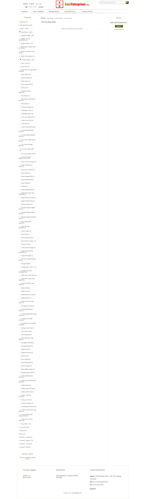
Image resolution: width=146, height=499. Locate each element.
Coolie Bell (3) (24, 123)
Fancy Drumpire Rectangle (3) (24, 227)
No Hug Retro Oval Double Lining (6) (27, 324)
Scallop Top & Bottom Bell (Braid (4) (27, 381)
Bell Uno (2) (23, 87)
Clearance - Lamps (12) (25, 437)
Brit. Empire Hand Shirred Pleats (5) (27, 99)
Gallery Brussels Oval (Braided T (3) (26, 251)
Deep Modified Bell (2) (26, 179)
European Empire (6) (26, 204)
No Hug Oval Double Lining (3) (26, 319)
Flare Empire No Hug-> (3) (27, 241)
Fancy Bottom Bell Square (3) (25, 222)
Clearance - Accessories (25, 443)
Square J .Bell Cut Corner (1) (25, 395)
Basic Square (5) (24, 81)
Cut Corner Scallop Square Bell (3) (27, 140)
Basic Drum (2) (24, 66)
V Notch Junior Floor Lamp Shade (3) (27, 410)
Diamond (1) (23, 186)
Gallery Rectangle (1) (26, 255)
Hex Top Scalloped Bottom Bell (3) (27, 259)
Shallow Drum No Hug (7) (27, 388)
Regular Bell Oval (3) (26, 352)
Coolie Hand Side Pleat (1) (27, 127)
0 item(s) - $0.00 (30, 6)
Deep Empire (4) (24, 173)
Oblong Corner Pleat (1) (26, 328)
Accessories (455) (24, 427)
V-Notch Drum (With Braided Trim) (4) (26, 415)
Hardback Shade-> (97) (26, 43)
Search (118, 18)
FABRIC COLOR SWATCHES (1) (24, 39)
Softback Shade (58, 18)
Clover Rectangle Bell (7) (27, 117)
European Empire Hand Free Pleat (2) (27, 217)
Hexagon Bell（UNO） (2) (27, 267)
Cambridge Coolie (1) (26, 110)
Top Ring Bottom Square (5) (27, 406)
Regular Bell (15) (25, 349)
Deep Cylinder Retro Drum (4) (25, 165)
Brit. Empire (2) (24, 95)
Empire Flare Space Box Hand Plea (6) (26, 193)
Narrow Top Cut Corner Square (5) (26, 302)
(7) (25, 334)
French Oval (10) (24, 244)
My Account (39, 4)
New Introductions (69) (25, 25)
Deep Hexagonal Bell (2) (27, 176)
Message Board (54, 11)
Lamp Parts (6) (23, 22)
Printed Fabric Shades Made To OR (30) (27, 47)
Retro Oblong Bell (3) (26, 362)
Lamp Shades (50, 18)
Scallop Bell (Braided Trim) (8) (26, 376)
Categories (24, 11)
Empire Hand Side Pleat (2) (27, 197)
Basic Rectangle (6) (25, 77)
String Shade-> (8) (24, 424)
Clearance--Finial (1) (25, 447)
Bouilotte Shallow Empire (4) (25, 91)
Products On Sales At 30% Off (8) (27, 52)
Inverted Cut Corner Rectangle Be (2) (25, 271)
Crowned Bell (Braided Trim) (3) (26, 131)
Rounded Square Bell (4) (26, 372)
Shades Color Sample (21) (27, 56)
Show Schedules (38, 11)
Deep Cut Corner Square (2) (27, 161)
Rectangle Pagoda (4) (26, 346)
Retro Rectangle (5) (25, 366)
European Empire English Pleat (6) (27, 213)
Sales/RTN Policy (70, 11)
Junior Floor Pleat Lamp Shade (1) (26, 284)
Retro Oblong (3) (24, 359)
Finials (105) (22, 430)
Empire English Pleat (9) (26, 189)
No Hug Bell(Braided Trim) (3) (26, 310)
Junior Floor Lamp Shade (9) (28, 275)
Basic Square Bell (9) (26, 84)
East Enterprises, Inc (77, 493)
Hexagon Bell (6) (24, 263)
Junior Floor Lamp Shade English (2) (27, 279)
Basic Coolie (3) (24, 63)
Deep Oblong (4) (24, 183)
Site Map (59, 477)
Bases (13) (22, 433)
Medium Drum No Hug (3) (27, 294)
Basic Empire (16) (25, 74)
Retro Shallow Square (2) (27, 369)
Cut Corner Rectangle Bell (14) (26, 145)
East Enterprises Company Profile (67, 475)
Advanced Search (118, 29)
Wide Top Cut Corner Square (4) (26, 419)
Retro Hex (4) (24, 356)
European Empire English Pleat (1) (27, 208)
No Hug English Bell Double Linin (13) (28, 314)
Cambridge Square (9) (26, 113)
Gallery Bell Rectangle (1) (27, 247)
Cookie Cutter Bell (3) (26, 120)
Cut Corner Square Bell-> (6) (26, 149)
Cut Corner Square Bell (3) (27, 153)
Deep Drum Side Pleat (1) (27, 169)
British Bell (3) (24, 103)
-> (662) (25, 32)
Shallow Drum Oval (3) (26, 392)
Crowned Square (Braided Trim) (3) (27, 135)
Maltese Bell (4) (24, 288)
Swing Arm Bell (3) (25, 400)
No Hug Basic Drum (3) (26, 306)
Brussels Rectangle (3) (26, 107)
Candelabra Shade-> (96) (26, 35)
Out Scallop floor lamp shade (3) (26, 338)
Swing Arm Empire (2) (26, 403)
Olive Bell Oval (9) (25, 331)
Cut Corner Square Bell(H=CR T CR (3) (25, 157)
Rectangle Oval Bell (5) (26, 342)
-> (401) (26, 60)
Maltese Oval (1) (24, 291)
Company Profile (87, 11)
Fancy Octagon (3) (25, 231)
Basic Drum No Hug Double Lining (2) (27, 70)
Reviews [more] (27, 454)
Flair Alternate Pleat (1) (26, 237)
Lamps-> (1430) (23, 28)
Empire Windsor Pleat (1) (27, 201)
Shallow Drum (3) (25, 385)
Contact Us (26, 475)
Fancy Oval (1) (24, 234)
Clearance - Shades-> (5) (26, 440)
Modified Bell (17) (25, 298)
